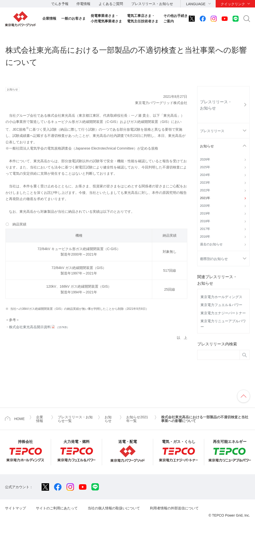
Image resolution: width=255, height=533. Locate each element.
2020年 (205, 206)
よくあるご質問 (111, 4)
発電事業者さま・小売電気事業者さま (106, 18)
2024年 (205, 175)
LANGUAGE (195, 4)
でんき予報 (59, 4)
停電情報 (83, 4)
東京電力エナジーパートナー (223, 313)
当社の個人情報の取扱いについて (114, 508)
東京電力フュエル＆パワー (221, 305)
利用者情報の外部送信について (174, 508)
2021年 (205, 198)
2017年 (205, 229)
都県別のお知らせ (214, 259)
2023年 (205, 182)
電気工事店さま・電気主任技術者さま (142, 18)
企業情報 (49, 18)
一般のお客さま (73, 18)
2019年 (205, 213)
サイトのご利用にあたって (57, 508)
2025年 (205, 167)
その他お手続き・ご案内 (177, 18)
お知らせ (207, 146)
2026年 (205, 159)
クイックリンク (233, 4)
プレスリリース (212, 131)
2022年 (205, 190)
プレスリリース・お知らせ (152, 4)
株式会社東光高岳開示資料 (39, 327)
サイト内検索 (247, 18)
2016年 (205, 236)
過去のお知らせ (211, 244)
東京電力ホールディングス (221, 297)
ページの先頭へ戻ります (243, 396)
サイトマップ (15, 508)
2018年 (205, 221)
